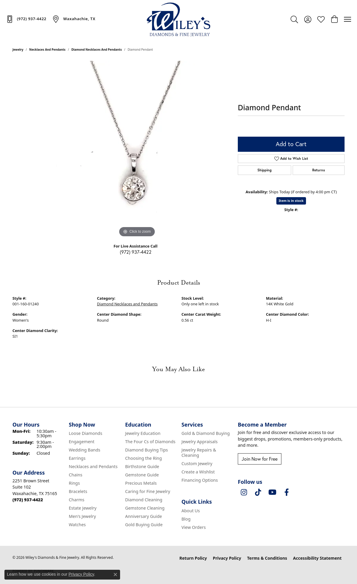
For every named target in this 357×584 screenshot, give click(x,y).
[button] (294, 19)
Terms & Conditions (267, 558)
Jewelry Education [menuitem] (142, 433)
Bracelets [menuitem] (78, 491)
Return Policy (193, 558)
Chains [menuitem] (75, 475)
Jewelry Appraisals (199, 441)
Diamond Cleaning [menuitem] (143, 499)
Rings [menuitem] (74, 483)
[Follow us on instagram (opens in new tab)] (244, 492)
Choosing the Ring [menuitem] (143, 458)
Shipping (264, 170)
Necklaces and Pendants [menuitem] (93, 466)
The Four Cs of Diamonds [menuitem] (150, 441)
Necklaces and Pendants (47, 49)
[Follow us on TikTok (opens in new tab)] (258, 492)
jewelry (17, 49)
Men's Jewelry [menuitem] (82, 516)
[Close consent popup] (115, 574)
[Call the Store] (27, 499)
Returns (318, 170)
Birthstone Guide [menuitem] (142, 466)
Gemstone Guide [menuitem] (142, 475)
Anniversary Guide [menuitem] (143, 516)
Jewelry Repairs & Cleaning (198, 452)
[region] (137, 150)
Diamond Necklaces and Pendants (96, 49)
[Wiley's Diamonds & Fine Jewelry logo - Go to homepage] (178, 19)
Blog (186, 519)
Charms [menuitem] (76, 499)
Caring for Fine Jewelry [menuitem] (147, 491)
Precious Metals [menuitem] (141, 483)
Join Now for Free (260, 459)
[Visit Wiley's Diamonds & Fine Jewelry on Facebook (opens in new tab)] (286, 492)
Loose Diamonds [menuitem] (85, 433)
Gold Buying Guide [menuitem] (143, 524)
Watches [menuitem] (77, 524)
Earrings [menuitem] (77, 458)
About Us (190, 510)
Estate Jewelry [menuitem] (82, 508)
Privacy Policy (227, 558)
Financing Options (199, 480)
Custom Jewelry (196, 463)
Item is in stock (291, 200)
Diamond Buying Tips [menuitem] (146, 450)
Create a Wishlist (198, 472)
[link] (26, 19)
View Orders (193, 527)
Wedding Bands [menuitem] (84, 450)
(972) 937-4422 (136, 252)
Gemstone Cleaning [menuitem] (145, 508)
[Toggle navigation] (347, 19)
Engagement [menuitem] (81, 441)
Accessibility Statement (317, 558)
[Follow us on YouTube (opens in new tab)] (272, 492)
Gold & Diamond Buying (205, 433)
